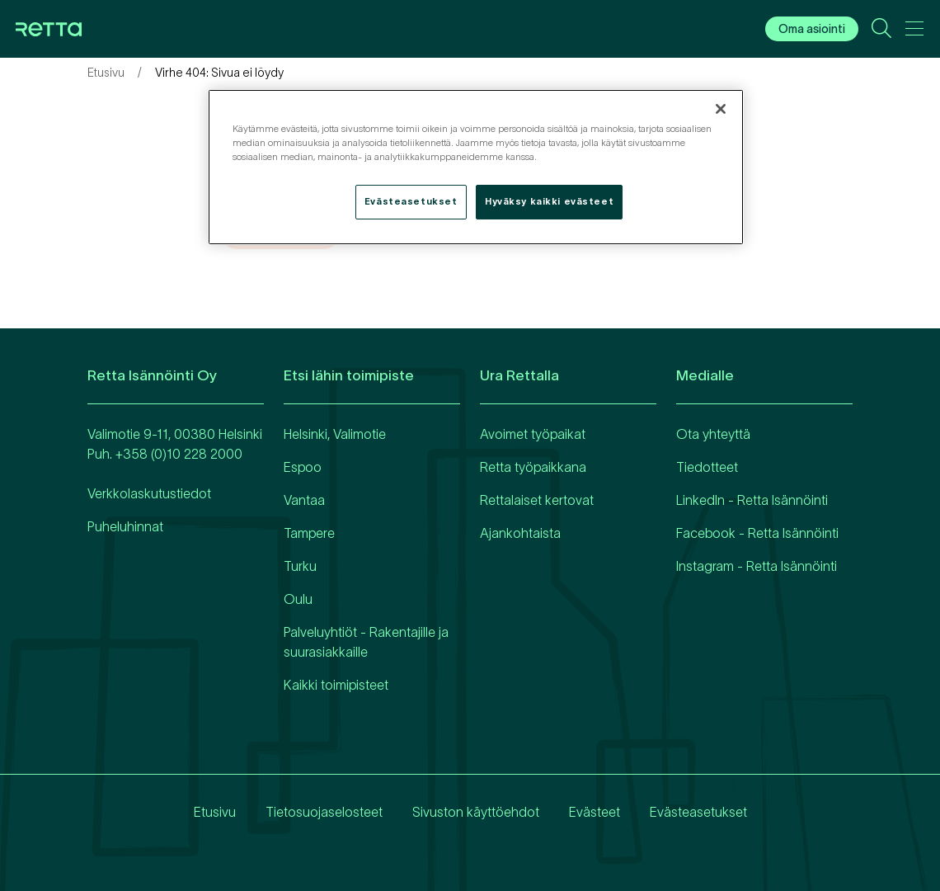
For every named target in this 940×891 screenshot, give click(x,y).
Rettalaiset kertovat (537, 500)
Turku (300, 566)
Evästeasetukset (698, 811)
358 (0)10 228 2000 (182, 453)
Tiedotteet (707, 467)
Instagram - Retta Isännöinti (756, 566)
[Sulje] (721, 109)
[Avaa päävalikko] (914, 31)
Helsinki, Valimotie (335, 434)
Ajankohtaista (520, 533)
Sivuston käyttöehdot (475, 811)
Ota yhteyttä (713, 434)
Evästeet (594, 811)
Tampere (309, 533)
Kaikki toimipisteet (336, 684)
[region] (476, 167)
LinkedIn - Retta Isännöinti (752, 500)
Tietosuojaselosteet (324, 811)
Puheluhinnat (125, 526)
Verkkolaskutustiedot (149, 493)
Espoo (303, 467)
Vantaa (304, 500)
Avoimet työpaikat (532, 434)
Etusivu (106, 72)
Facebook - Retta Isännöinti (757, 533)
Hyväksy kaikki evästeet (549, 201)
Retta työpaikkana (533, 467)
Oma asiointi (811, 28)
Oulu (298, 599)
